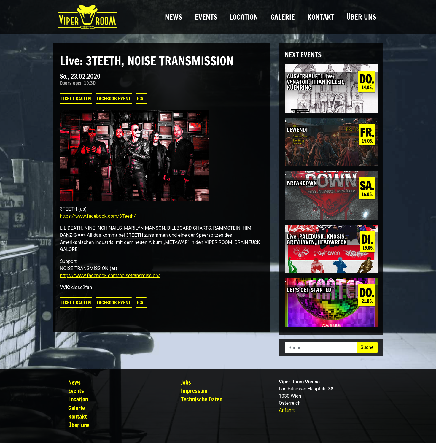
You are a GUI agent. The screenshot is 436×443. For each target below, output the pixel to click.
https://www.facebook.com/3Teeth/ (98, 216)
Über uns (361, 17)
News (173, 17)
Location (244, 17)
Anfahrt (287, 410)
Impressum (194, 391)
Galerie (282, 17)
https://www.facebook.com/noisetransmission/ (110, 275)
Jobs (186, 382)
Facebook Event (114, 98)
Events (206, 17)
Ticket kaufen (76, 98)
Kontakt (320, 17)
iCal (141, 98)
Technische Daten (201, 399)
